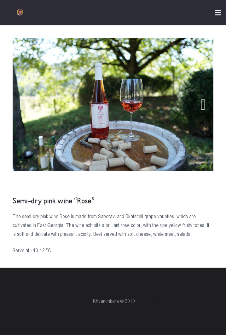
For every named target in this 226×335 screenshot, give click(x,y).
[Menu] (218, 12)
